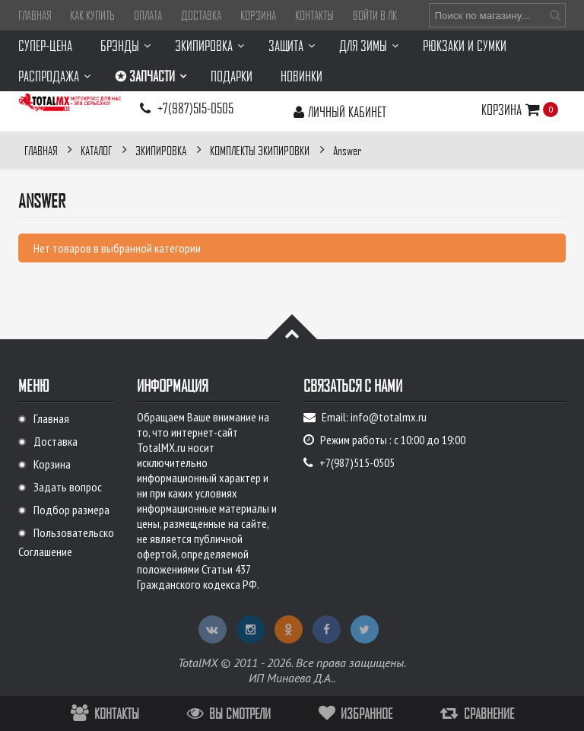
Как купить (92, 15)
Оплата (148, 15)
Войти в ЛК (375, 15)
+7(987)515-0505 (195, 107)
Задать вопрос (67, 486)
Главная (34, 15)
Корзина (258, 15)
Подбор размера (71, 509)
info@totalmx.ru (389, 416)
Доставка (201, 15)
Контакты (314, 15)
